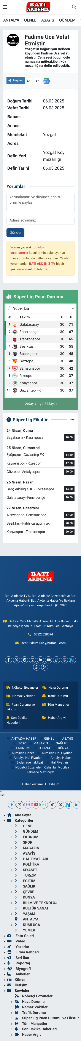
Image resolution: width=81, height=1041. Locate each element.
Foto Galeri (20, 936)
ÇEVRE (24, 892)
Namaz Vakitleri (21, 696)
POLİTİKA (27, 864)
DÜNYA (60, 748)
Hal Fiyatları (57, 762)
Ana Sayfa (19, 815)
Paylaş (15, 80)
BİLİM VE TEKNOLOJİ (37, 903)
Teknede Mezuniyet (40, 772)
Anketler (18, 974)
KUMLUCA (27, 925)
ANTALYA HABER (21, 738)
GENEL (30, 20)
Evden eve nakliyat (27, 762)
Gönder (16, 232)
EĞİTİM (25, 881)
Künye (16, 979)
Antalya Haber (58, 758)
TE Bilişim (51, 784)
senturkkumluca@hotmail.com (43, 643)
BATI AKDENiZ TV (42, 264)
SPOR (18, 743)
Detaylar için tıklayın (40, 403)
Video (16, 941)
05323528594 (43, 634)
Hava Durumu (55, 687)
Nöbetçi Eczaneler (22, 687)
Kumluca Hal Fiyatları (55, 753)
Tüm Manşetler (55, 704)
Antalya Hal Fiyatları (25, 758)
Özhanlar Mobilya (56, 767)
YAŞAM (25, 914)
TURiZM (41, 748)
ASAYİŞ (47, 20)
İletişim (17, 985)
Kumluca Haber (20, 753)
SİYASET (26, 870)
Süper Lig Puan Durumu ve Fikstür (47, 1018)
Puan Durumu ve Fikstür (20, 707)
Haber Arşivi (54, 718)
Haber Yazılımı (32, 784)
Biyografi (19, 969)
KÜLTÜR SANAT (32, 908)
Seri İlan (18, 958)
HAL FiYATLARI (31, 859)
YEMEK (25, 930)
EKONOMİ (20, 748)
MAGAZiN (38, 743)
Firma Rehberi (23, 952)
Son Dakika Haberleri (17, 720)
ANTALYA (11, 20)
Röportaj (18, 963)
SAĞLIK (59, 743)
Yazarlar (18, 947)
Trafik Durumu (55, 696)
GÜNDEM (67, 20)
